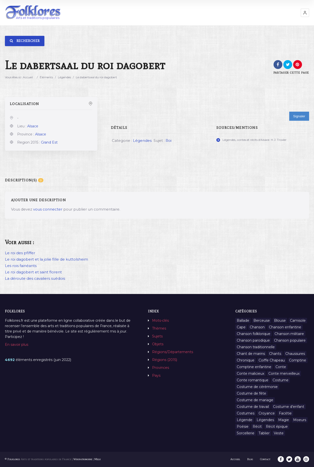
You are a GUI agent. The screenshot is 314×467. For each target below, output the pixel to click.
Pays (156, 375)
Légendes (64, 77)
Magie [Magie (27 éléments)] (283, 420)
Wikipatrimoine (82, 459)
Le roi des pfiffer (20, 253)
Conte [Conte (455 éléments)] (280, 367)
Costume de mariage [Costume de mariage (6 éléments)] (255, 400)
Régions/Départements (172, 352)
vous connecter (47, 209)
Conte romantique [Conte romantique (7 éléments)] (252, 380)
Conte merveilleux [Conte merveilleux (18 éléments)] (284, 373)
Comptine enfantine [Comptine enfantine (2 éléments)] (254, 367)
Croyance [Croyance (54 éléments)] (267, 413)
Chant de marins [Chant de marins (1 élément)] (251, 353)
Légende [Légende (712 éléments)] (244, 420)
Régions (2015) (164, 360)
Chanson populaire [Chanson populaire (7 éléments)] (290, 340)
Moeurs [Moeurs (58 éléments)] (299, 420)
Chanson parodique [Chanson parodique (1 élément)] (253, 340)
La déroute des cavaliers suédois (35, 278)
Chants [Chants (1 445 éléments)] (275, 353)
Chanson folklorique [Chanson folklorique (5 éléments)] (253, 334)
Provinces (160, 367)
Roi (168, 140)
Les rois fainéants (21, 265)
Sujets (157, 336)
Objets (157, 344)
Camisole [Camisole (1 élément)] (298, 320)
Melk (97, 459)
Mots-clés (160, 320)
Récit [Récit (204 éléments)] (257, 426)
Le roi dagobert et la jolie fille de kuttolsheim (46, 259)
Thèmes (159, 328)
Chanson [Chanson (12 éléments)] (257, 327)
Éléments (46, 77)
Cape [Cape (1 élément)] (241, 327)
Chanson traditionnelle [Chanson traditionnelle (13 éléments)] (256, 347)
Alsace (32, 126)
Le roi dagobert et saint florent (33, 272)
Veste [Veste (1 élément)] (279, 433)
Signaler (299, 116)
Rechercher (24, 41)
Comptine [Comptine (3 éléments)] (297, 360)
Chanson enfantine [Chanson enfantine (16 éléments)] (285, 327)
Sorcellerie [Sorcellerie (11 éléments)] (245, 433)
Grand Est (49, 142)
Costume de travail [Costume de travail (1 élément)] (253, 406)
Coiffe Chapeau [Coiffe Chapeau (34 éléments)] (272, 360)
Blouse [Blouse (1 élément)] (280, 320)
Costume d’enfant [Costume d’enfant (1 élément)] (288, 406)
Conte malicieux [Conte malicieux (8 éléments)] (250, 373)
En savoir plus (16, 344)
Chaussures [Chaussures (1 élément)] (295, 353)
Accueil (28, 77)
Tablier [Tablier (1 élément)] (264, 433)
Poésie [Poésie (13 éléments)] (243, 426)
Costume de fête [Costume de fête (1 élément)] (251, 393)
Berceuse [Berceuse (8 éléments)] (261, 320)
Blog (251, 459)
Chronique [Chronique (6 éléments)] (245, 360)
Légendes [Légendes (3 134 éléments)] (265, 420)
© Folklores (12, 459)
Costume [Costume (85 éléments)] (280, 380)
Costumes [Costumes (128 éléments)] (245, 413)
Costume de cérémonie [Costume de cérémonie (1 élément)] (257, 387)
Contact (266, 459)
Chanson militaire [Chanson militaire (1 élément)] (289, 334)
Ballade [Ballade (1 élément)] (243, 320)
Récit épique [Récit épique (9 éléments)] (277, 426)
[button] (305, 13)
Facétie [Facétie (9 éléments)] (285, 413)
